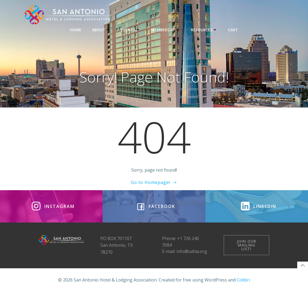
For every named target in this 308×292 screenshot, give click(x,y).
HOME (75, 29)
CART (233, 29)
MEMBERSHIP (165, 29)
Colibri (243, 280)
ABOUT (101, 29)
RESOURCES (204, 29)
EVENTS (130, 29)
